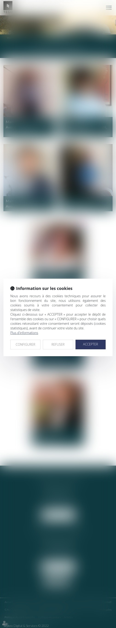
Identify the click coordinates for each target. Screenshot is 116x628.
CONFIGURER (25, 344)
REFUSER (58, 344)
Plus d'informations (24, 333)
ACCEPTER (90, 344)
